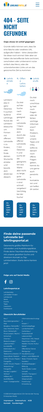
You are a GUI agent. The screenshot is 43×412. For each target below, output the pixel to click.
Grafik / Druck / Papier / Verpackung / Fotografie (12, 366)
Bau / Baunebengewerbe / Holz (11, 321)
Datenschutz (20, 401)
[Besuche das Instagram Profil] (11, 282)
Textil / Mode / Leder (29, 369)
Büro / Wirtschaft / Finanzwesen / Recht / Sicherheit (12, 333)
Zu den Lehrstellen (21, 209)
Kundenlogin (17, 403)
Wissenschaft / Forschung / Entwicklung (27, 381)
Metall (24, 346)
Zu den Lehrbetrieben (8, 208)
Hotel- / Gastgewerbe (11, 381)
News (6, 299)
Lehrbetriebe (8, 292)
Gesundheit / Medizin (11, 356)
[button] (37, 4)
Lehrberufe (8, 297)
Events (6, 302)
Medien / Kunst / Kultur (30, 344)
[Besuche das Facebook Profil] (5, 282)
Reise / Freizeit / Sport (29, 359)
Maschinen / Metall (29, 341)
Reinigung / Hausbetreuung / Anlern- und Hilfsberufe (30, 353)
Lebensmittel (27, 336)
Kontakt (7, 403)
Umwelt (25, 371)
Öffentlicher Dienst (29, 349)
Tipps (6, 304)
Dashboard (8, 308)
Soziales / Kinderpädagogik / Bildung (29, 364)
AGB (30, 401)
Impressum (8, 401)
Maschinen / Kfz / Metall (30, 339)
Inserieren (7, 306)
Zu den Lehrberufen (35, 209)
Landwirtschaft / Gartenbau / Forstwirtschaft (28, 331)
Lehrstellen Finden (11, 294)
